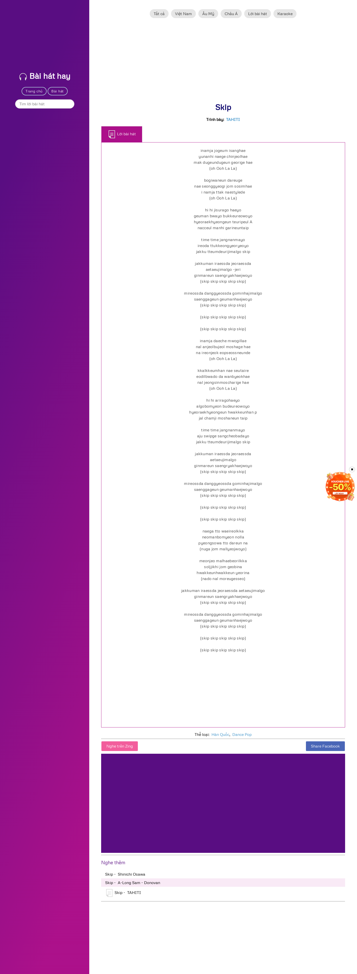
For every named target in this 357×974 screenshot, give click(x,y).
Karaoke (285, 13)
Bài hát (57, 91)
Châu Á (231, 13)
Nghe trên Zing (119, 746)
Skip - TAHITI (123, 893)
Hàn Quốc (220, 734)
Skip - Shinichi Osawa (125, 874)
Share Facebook (325, 746)
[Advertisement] (223, 62)
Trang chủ (34, 91)
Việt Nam (183, 13)
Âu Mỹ (208, 13)
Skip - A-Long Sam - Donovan (132, 882)
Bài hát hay (44, 76)
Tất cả (159, 13)
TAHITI (233, 119)
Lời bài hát (257, 13)
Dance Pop (242, 734)
